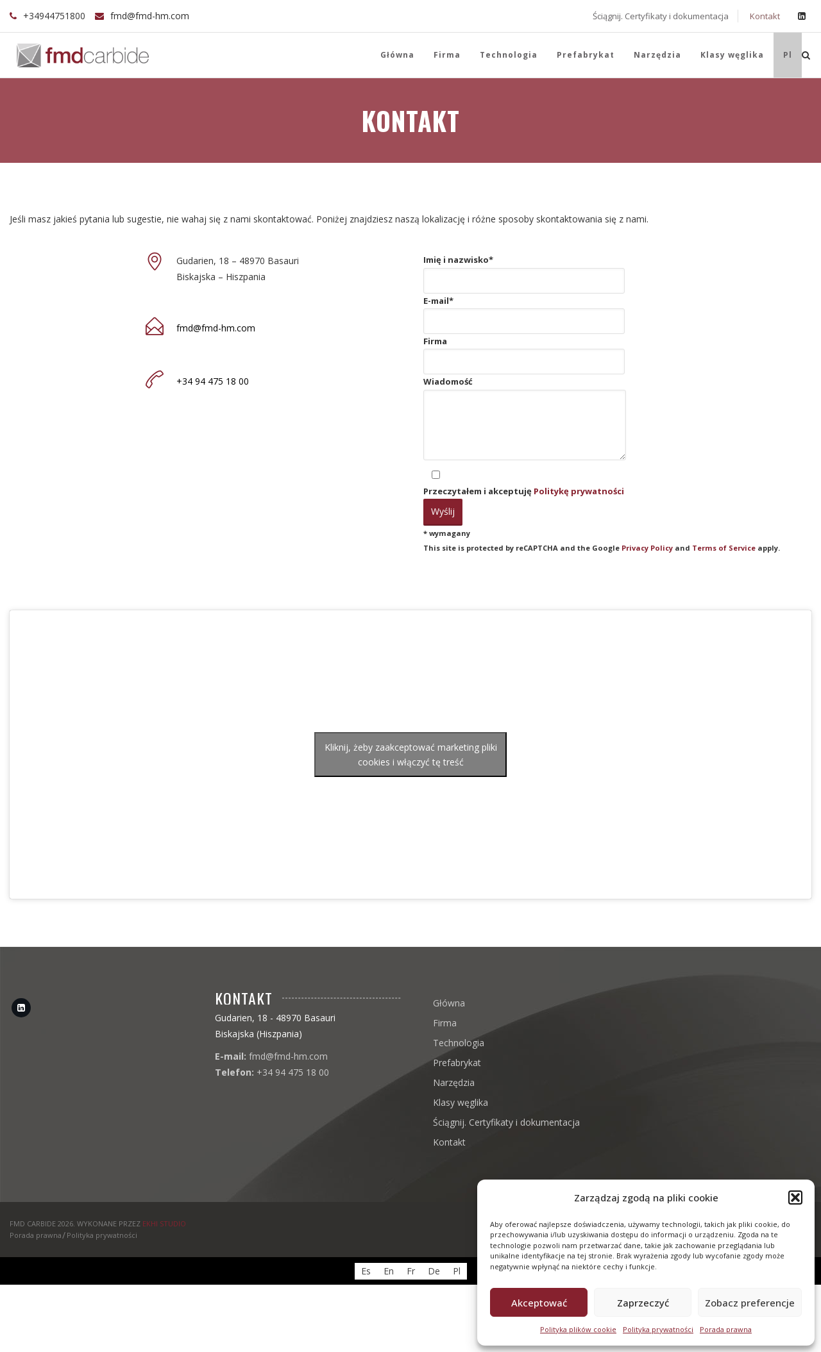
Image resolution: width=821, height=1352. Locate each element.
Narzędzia (657, 54)
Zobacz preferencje (750, 1302)
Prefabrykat (585, 54)
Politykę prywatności (579, 491)
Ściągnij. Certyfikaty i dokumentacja (660, 16)
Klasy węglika (732, 54)
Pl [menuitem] (457, 1271)
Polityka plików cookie (578, 1329)
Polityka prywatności (658, 1329)
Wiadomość (524, 420)
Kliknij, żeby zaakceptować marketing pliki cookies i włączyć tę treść (411, 754)
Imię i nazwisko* (524, 273)
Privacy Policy (647, 548)
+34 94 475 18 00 (212, 381)
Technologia (508, 54)
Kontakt (764, 16)
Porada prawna (726, 1329)
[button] (795, 1197)
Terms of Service (724, 548)
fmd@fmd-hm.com (149, 16)
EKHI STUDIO (164, 1223)
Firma (447, 54)
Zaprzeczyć (643, 1302)
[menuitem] (788, 55)
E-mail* (524, 314)
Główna (396, 54)
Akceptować (539, 1302)
